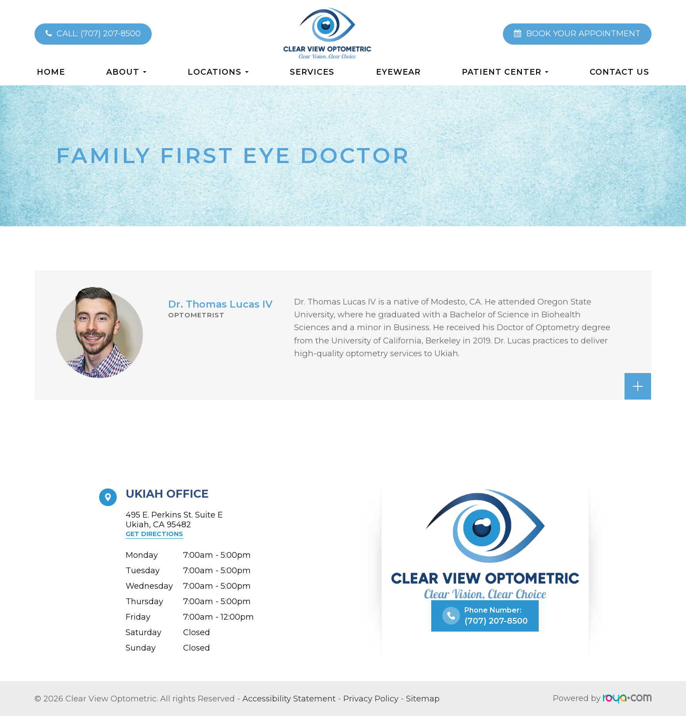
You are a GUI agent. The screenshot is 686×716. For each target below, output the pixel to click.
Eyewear (398, 71)
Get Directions (154, 534)
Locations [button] (218, 71)
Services (312, 71)
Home (51, 71)
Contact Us (619, 71)
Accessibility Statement (289, 698)
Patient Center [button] (505, 71)
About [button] (126, 71)
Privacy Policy (371, 698)
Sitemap (423, 698)
